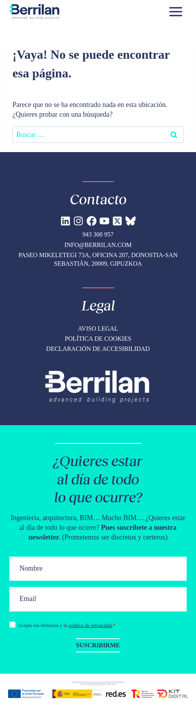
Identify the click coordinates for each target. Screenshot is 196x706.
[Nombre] (98, 569)
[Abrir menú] (175, 11)
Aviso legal (98, 328)
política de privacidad (91, 625)
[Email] (98, 599)
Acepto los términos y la (66, 625)
